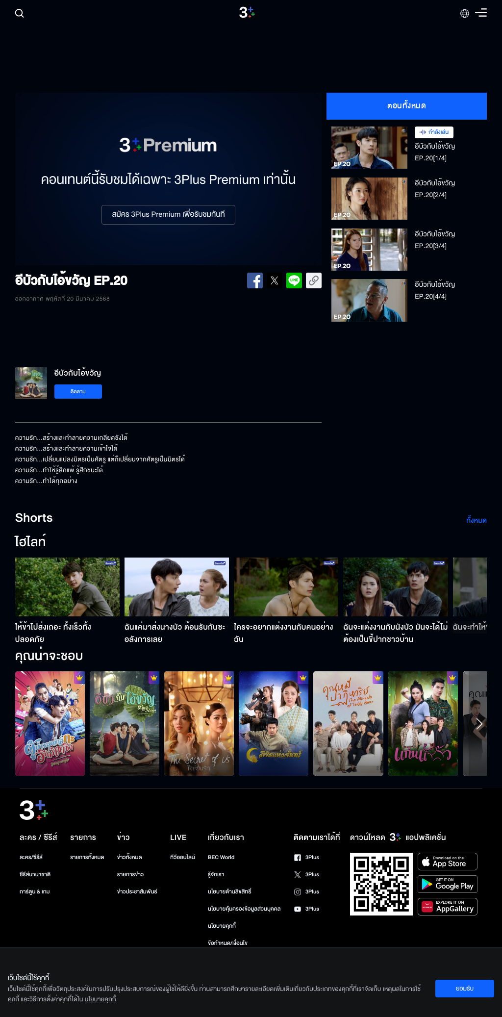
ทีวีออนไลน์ (182, 857)
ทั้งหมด (476, 520)
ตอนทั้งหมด (406, 106)
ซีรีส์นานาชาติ (35, 874)
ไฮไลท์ (30, 543)
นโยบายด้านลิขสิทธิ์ (229, 891)
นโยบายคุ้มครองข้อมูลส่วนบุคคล (244, 909)
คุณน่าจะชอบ (49, 656)
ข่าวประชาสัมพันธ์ (137, 891)
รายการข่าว (130, 874)
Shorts (34, 518)
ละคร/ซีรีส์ (31, 857)
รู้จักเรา (216, 874)
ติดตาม (78, 391)
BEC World (221, 857)
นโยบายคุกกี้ (222, 926)
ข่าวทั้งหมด (129, 857)
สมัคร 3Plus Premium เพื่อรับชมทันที (168, 215)
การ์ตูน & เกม (35, 891)
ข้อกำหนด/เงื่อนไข (228, 943)
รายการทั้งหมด (87, 857)
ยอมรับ (465, 988)
